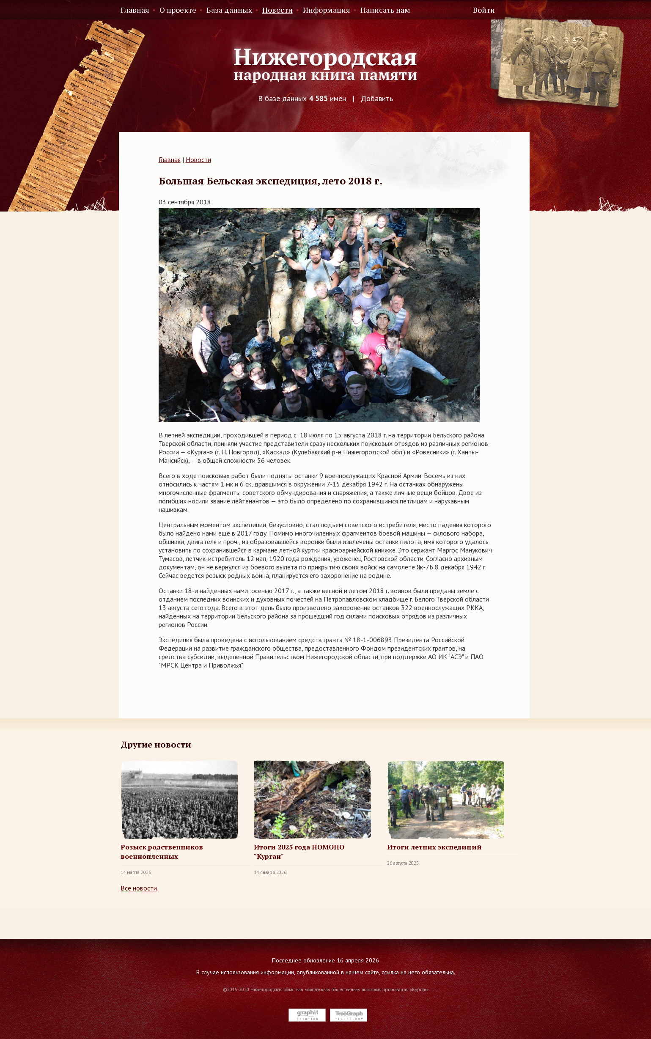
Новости (277, 10)
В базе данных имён (302, 98)
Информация (326, 10)
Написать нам (385, 10)
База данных (229, 10)
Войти (484, 10)
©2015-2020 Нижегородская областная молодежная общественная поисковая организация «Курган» (326, 989)
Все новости (139, 888)
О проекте (177, 10)
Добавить (377, 98)
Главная (135, 10)
